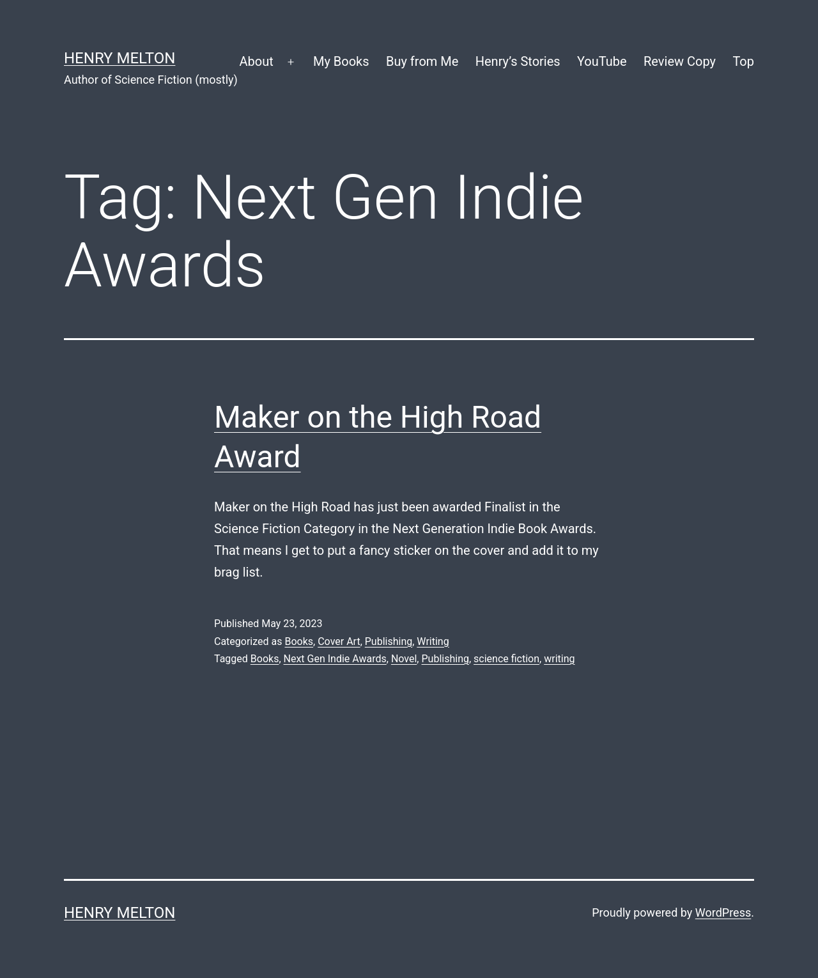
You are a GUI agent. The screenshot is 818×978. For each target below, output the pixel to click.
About (256, 61)
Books (298, 641)
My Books (341, 61)
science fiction (506, 659)
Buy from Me (422, 61)
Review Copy (680, 61)
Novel (404, 659)
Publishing (388, 641)
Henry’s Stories (517, 61)
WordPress (723, 912)
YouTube (602, 61)
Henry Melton (119, 58)
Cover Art (339, 641)
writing (559, 659)
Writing (433, 641)
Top (743, 61)
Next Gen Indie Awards (335, 659)
